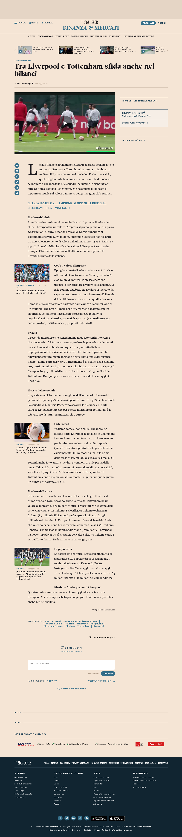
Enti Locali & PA (60, 787)
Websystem (145, 827)
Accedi (162, 23)
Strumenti (115, 36)
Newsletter (97, 784)
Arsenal (56, 621)
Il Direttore (75, 830)
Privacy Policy (101, 830)
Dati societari (51, 827)
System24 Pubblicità (23, 794)
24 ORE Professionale (23, 784)
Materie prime (98, 36)
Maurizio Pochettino (76, 623)
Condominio (59, 794)
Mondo (54, 763)
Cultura (139, 763)
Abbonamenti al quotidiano (144, 777)
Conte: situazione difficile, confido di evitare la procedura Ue (125, 49)
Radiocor (136, 784)
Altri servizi (98, 804)
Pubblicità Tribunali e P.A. (104, 794)
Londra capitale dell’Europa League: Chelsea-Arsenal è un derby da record (31, 450)
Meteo (95, 790)
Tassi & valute (79, 36)
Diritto (56, 780)
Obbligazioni (45, 36)
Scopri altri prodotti (135, 123)
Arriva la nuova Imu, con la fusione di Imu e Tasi (43, 49)
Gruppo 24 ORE (20, 777)
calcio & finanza (25, 285)
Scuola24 (58, 797)
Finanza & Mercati (91, 27)
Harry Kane (96, 623)
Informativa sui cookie (122, 830)
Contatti (87, 830)
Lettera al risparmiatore (139, 36)
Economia (65, 763)
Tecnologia (150, 763)
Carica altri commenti (71, 688)
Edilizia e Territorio (61, 790)
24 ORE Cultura (20, 787)
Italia (46, 763)
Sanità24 (57, 801)
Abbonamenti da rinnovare (144, 780)
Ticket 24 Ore (20, 797)
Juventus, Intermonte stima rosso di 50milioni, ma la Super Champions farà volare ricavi (31, 575)
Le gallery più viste (133, 140)
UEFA (46, 621)
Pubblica (108, 673)
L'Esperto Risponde (101, 777)
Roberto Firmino (88, 621)
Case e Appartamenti (102, 797)
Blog (95, 787)
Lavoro (56, 784)
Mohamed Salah (52, 623)
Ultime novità (133, 113)
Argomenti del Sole (101, 780)
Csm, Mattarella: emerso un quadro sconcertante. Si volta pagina (84, 50)
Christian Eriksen (53, 626)
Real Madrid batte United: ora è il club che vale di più (31, 292)
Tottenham (83, 626)
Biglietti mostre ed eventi (103, 801)
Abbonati (148, 23)
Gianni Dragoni (25, 83)
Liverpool (98, 626)
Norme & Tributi (99, 763)
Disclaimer (93, 673)
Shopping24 (19, 790)
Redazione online (58, 830)
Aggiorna (52, 681)
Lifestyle (163, 763)
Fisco (56, 777)
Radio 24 (18, 780)
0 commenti (71, 648)
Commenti (114, 763)
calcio (20, 445)
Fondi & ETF (62, 36)
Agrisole (57, 804)
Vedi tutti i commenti (101, 681)
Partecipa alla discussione (71, 651)
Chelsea (70, 626)
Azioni (31, 36)
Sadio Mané (70, 621)
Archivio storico (139, 787)
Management (127, 763)
